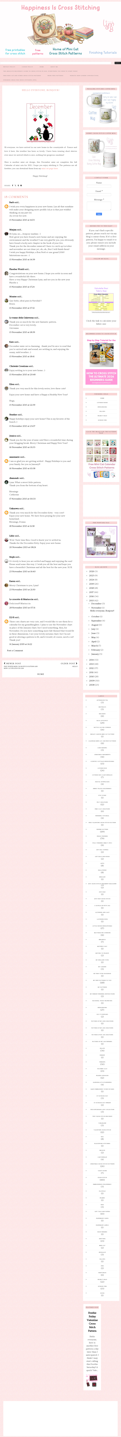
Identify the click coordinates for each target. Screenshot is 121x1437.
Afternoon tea (102, 700)
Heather (13, 415)
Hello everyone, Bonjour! (102, 611)
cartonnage (102, 1157)
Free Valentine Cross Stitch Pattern (102, 822)
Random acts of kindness (102, 1082)
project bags (102, 1279)
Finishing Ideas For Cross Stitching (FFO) (20, 80)
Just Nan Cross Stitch (102, 898)
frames (102, 1198)
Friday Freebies (102, 836)
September (96, 621)
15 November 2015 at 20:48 (22, 374)
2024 (92, 580)
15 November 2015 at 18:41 (21, 356)
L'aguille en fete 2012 (102, 905)
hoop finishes (102, 1232)
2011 (91, 672)
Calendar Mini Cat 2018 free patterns (102, 741)
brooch (102, 1150)
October (95, 616)
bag (102, 1136)
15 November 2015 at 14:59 (22, 259)
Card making (102, 747)
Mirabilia (102, 939)
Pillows (102, 411)
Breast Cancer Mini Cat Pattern (102, 734)
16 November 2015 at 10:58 (22, 468)
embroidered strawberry (102, 1184)
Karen (12, 581)
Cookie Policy (27, 66)
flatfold (102, 1191)
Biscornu (102, 713)
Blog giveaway (102, 720)
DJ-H (11, 617)
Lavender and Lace (102, 912)
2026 (92, 571)
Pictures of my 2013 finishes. (102, 1041)
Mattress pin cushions (102, 932)
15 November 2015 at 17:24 (22, 287)
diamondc (14, 478)
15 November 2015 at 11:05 (22, 220)
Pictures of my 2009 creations (102, 1021)
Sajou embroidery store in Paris (102, 1089)
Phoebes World (16, 269)
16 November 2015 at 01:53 (22, 447)
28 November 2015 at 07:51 (22, 607)
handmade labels (102, 1225)
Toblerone (102, 1123)
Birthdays (102, 707)
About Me (54, 66)
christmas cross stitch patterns (102, 1164)
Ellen (11, 384)
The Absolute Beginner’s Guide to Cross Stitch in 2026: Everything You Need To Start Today (40, 71)
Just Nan (102, 892)
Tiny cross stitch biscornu (102, 1116)
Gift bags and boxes (102, 856)
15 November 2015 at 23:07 (22, 426)
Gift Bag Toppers (102, 849)
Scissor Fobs (102, 420)
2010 (91, 676)
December (96, 603)
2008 (92, 685)
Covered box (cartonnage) (102, 775)
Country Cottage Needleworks (102, 761)
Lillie (11, 536)
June (93, 633)
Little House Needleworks (102, 926)
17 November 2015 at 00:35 (22, 499)
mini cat (102, 1245)
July (93, 629)
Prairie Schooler (102, 1075)
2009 (92, 681)
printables (102, 1272)
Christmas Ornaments (102, 754)
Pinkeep (102, 1055)
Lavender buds (102, 919)
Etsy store (102, 795)
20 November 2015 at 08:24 (22, 547)
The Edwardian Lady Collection (102, 1109)
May (93, 637)
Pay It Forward (102, 1014)
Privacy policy (9, 66)
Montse (13, 296)
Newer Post (22, 665)
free (102, 1204)
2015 (91, 600)
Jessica (12, 436)
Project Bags (102, 415)
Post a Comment (15, 650)
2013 (91, 664)
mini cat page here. (50, 168)
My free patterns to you (102, 980)
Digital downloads (102, 781)
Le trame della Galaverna (21, 318)
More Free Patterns (55, 75)
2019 (91, 584)
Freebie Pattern (102, 829)
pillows (102, 1259)
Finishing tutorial (102, 815)
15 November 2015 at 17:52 (22, 308)
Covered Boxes (102, 402)
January (95, 654)
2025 (92, 575)
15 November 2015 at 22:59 (22, 405)
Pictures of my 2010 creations (102, 1028)
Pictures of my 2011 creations (102, 1034)
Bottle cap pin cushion (102, 727)
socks (102, 1293)
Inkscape (102, 877)
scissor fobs (102, 1286)
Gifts (102, 863)
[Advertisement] (101, 500)
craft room (102, 1170)
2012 (91, 668)
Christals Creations (18, 366)
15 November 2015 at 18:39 (22, 332)
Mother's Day (102, 946)
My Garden (102, 966)
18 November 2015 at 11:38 (21, 526)
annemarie (14, 457)
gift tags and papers (102, 1211)
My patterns (102, 987)
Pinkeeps (102, 1062)
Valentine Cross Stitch (102, 1130)
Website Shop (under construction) (84, 75)
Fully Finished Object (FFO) (102, 843)
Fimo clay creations (102, 809)
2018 (91, 588)
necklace (102, 1252)
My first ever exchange (102, 973)
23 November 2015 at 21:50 (22, 589)
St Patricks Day (102, 1096)
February (96, 650)
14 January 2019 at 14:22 (20, 644)
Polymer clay (102, 1068)
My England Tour (102, 960)
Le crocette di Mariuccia (21, 599)
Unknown (14, 508)
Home (42, 66)
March (94, 646)
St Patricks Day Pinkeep (102, 1102)
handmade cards (102, 1218)
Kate (11, 342)
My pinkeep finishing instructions (102, 994)
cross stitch (102, 1177)
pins (102, 1266)
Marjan (12, 230)
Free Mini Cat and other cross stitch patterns (22, 75)
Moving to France (102, 953)
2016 (91, 596)
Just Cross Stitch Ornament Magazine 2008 (102, 884)
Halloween (102, 870)
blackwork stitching (102, 1143)
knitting (102, 1238)
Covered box (102, 768)
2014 (91, 660)
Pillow (102, 1048)
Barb (11, 202)
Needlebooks (102, 407)
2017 (91, 592)
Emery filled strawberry (102, 788)
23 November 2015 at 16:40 (22, 571)
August (95, 625)
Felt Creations (102, 802)
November (96, 608)
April (94, 641)
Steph (12, 557)
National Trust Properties (102, 1000)
